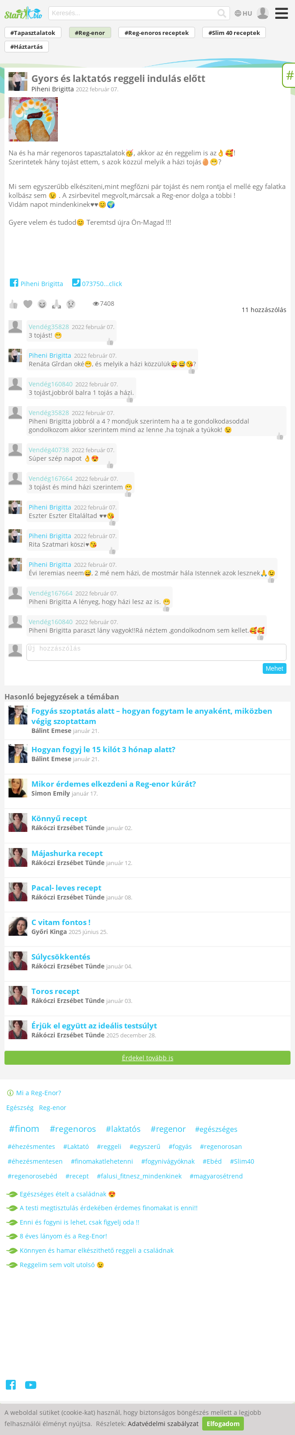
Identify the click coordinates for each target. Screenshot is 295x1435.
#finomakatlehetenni (102, 1164)
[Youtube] (31, 1389)
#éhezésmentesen (35, 1164)
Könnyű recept (59, 821)
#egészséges (216, 1132)
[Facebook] (11, 1389)
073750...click (96, 283)
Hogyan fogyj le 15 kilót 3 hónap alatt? (103, 752)
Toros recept (55, 994)
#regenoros (73, 1131)
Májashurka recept (67, 856)
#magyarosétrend (216, 1178)
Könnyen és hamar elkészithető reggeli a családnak (97, 1253)
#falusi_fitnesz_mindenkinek (139, 1178)
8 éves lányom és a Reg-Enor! (63, 1238)
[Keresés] (221, 13)
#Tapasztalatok (32, 33)
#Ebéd (212, 1164)
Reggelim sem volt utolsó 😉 (62, 1267)
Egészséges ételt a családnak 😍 (68, 1196)
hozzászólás (264, 309)
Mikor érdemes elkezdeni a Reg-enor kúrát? (113, 786)
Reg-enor (52, 1110)
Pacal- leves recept (66, 890)
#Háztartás (26, 47)
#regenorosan (221, 1149)
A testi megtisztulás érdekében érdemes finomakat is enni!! (109, 1210)
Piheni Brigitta (52, 89)
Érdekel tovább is (148, 1060)
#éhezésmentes (31, 1149)
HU (242, 13)
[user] (261, 13)
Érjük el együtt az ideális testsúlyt (94, 1028)
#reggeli (109, 1149)
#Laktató (76, 1149)
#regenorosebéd (32, 1178)
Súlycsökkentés (60, 959)
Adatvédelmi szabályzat (163, 1423)
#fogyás (180, 1149)
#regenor (168, 1131)
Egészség (20, 1110)
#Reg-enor (90, 33)
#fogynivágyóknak (168, 1164)
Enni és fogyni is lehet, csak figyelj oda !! (79, 1225)
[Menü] (280, 16)
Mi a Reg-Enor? (33, 1095)
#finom (24, 1131)
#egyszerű (145, 1149)
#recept (77, 1178)
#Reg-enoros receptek (157, 33)
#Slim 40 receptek (234, 33)
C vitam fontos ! (61, 925)
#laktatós (123, 1131)
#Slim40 (242, 1164)
